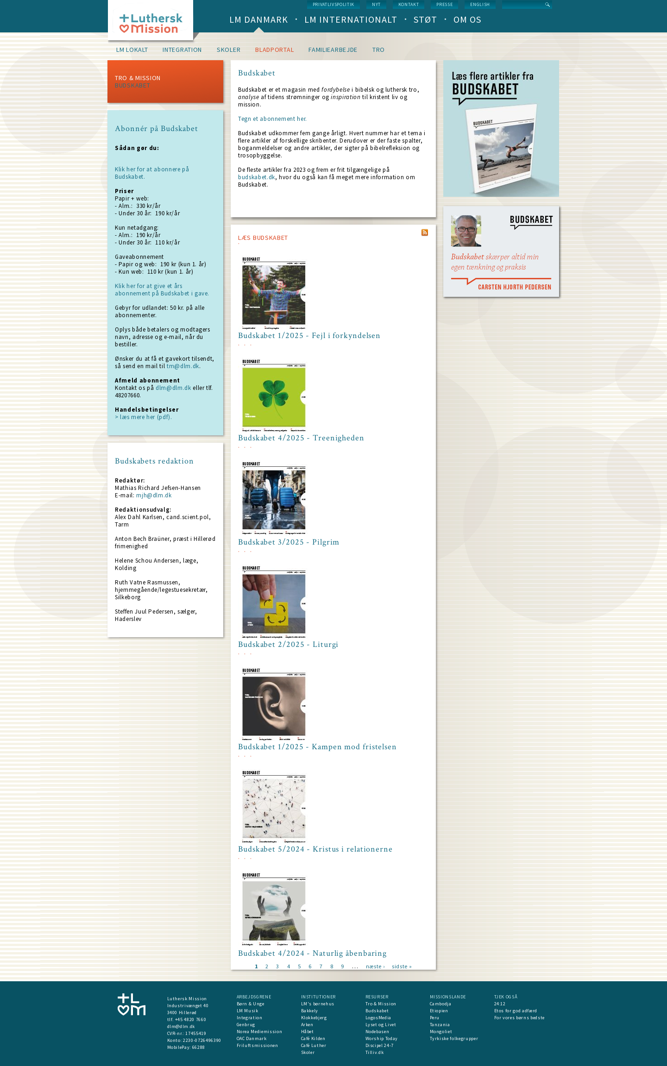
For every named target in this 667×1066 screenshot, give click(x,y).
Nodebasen (377, 1031)
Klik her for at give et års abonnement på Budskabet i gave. (162, 289)
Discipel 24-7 (379, 1045)
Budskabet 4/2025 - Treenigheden (301, 438)
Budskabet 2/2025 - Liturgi (288, 644)
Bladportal (274, 49)
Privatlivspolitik (333, 4)
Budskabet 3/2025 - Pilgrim (289, 542)
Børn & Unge (250, 1004)
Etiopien (439, 1011)
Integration (182, 49)
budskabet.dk (256, 177)
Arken (307, 1025)
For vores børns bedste (519, 1018)
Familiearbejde (333, 49)
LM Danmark (258, 19)
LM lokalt (132, 49)
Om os (467, 19)
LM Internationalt (350, 19)
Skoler (228, 49)
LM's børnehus (317, 1004)
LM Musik (247, 1011)
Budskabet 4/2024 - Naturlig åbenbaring (312, 953)
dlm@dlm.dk (173, 388)
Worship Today (381, 1038)
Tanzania (440, 1025)
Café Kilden (313, 1038)
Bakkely (310, 1011)
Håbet (307, 1031)
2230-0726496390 (202, 1040)
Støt (425, 19)
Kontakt (408, 4)
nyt (376, 4)
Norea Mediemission (260, 1031)
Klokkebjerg (314, 1018)
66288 (198, 1047)
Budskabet (132, 85)
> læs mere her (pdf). (143, 417)
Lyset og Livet (380, 1025)
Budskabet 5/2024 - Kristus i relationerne (315, 849)
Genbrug (246, 1025)
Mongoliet (441, 1031)
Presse (444, 4)
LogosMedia (378, 1018)
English (480, 4)
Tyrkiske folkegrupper (454, 1038)
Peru (435, 1018)
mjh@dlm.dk (154, 495)
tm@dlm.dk (183, 366)
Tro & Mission (138, 78)
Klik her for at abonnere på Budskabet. (152, 173)
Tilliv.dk (374, 1052)
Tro (378, 49)
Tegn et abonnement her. (272, 119)
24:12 (500, 1004)
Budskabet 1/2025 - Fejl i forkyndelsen (309, 336)
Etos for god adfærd (515, 1011)
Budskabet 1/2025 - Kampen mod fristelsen (317, 747)
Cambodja (441, 1004)
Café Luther (314, 1045)
